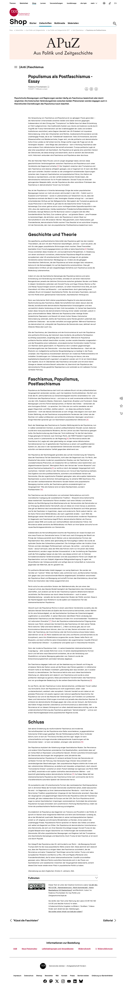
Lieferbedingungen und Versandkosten (58, 949)
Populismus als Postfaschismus (96, 30)
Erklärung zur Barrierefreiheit (102, 976)
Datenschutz (28, 976)
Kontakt (64, 976)
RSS (57, 976)
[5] (53, 468)
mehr (94, 3)
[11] (73, 774)
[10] (82, 742)
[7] (50, 621)
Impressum (17, 976)
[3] (87, 419)
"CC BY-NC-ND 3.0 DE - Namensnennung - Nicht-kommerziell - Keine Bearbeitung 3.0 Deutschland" (73, 887)
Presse (72, 976)
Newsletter (49, 976)
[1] (58, 166)
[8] (45, 634)
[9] (91, 680)
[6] (42, 489)
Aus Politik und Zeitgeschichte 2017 (59, 30)
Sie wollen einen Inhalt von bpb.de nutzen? (65, 911)
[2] (86, 249)
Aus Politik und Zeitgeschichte (35, 30)
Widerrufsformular (104, 949)
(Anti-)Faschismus (78, 30)
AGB (15, 949)
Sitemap (39, 976)
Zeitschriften (19, 30)
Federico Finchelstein (38, 87)
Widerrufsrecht (84, 949)
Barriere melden (83, 976)
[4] (68, 438)
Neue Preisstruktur (29, 949)
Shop (11, 30)
